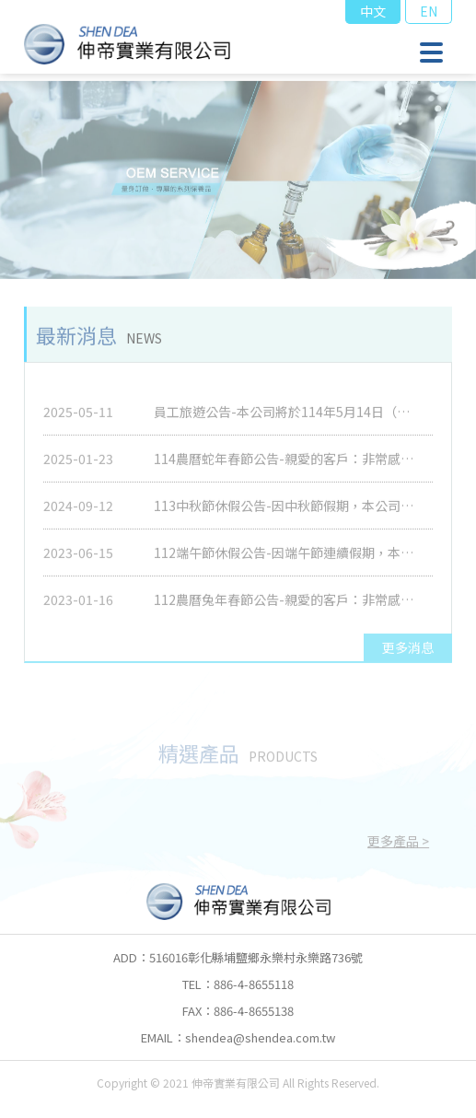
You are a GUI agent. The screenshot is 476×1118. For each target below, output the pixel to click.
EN (428, 11)
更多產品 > (398, 845)
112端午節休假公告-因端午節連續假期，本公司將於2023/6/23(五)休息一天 (290, 561)
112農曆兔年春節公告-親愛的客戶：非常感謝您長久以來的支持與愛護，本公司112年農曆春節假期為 (290, 608)
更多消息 (408, 652)
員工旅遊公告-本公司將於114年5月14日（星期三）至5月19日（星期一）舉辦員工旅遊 (288, 420)
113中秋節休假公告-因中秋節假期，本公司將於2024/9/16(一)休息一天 (290, 514)
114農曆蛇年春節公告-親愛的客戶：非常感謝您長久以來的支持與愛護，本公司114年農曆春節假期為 (290, 467)
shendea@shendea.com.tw (260, 1037)
